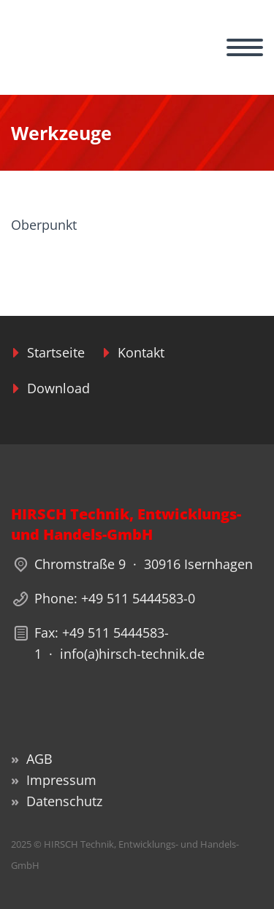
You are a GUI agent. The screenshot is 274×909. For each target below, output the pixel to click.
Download (58, 388)
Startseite (56, 352)
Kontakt (141, 352)
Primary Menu (245, 47)
